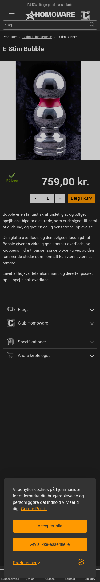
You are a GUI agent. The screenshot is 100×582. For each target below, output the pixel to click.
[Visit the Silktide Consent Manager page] (80, 562)
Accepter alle (50, 526)
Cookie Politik (34, 508)
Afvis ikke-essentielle (50, 544)
